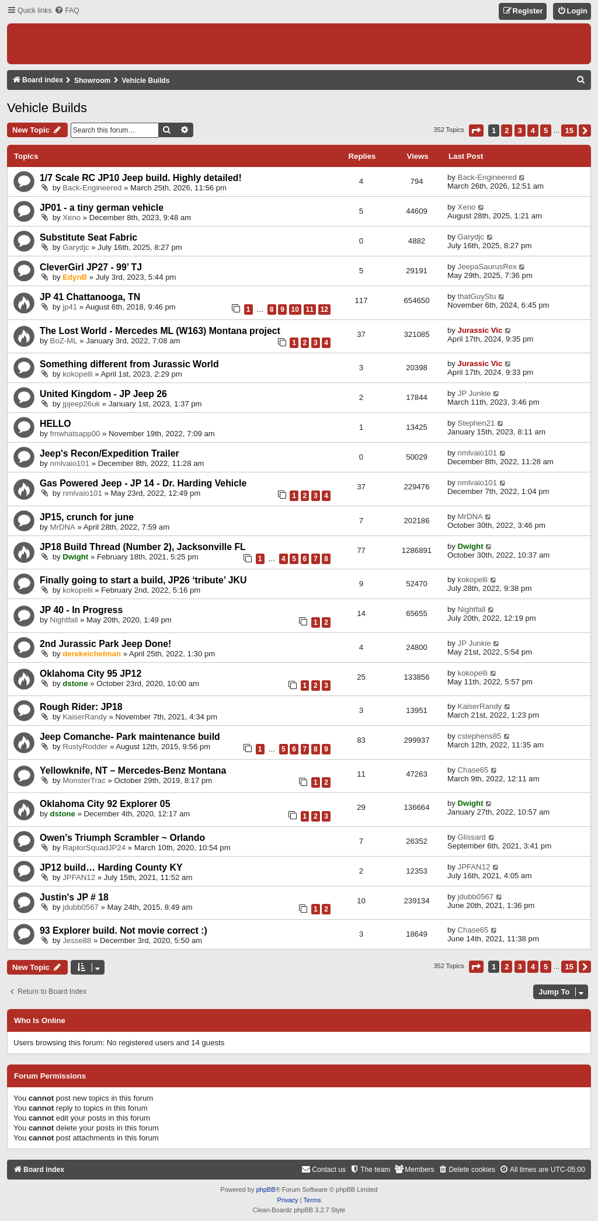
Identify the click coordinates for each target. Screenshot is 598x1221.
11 (310, 309)
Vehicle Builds (47, 107)
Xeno (71, 217)
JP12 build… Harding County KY (111, 867)
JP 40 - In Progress (81, 610)
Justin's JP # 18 (74, 897)
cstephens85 (480, 736)
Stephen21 (476, 423)
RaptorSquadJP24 (94, 847)
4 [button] (533, 130)
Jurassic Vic (480, 330)
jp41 (69, 306)
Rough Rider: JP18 (81, 707)
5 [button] (546, 130)
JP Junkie (474, 393)
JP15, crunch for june (87, 517)
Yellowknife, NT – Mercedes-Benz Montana (133, 770)
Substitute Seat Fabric (88, 237)
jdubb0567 (80, 907)
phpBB (265, 1189)
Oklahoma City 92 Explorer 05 (105, 804)
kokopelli (77, 374)
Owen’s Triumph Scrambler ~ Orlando (122, 838)
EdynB (74, 277)
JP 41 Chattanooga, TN (90, 297)
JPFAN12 (78, 877)
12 (324, 309)
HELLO (55, 424)
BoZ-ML (64, 340)
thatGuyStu (477, 296)
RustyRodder (84, 746)
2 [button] (507, 130)
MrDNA (62, 527)
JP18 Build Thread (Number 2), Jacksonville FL (143, 547)
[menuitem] (66, 11)
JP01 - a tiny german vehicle (102, 208)
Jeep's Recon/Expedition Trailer (109, 453)
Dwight (75, 556)
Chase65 (473, 770)
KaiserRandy (84, 716)
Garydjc (75, 247)
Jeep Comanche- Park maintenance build (130, 737)
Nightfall (64, 619)
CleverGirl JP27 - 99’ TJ (91, 267)
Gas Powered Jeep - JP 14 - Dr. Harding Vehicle (143, 483)
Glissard (472, 837)
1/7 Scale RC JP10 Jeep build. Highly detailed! (141, 178)
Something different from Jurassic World (129, 364)
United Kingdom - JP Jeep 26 (103, 394)
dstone (75, 683)
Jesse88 (76, 940)
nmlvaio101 (69, 463)
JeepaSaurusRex (487, 266)
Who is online (39, 1021)
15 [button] (569, 130)
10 (295, 309)
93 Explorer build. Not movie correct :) (123, 930)
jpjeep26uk (81, 403)
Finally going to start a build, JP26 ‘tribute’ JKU (143, 580)
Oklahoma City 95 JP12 (90, 674)
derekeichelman (91, 653)
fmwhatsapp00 (75, 433)
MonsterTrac (84, 780)
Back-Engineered (91, 187)
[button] (476, 130)
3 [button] (520, 130)
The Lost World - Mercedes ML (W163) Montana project (160, 331)
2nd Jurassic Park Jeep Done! (105, 644)
